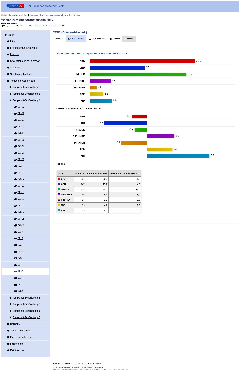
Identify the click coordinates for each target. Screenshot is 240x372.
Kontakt (56, 363)
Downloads (34, 15)
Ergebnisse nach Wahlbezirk (51, 15)
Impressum (67, 363)
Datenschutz (80, 363)
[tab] (59, 39)
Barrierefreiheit (94, 363)
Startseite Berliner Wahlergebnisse (14, 15)
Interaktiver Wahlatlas (72, 15)
